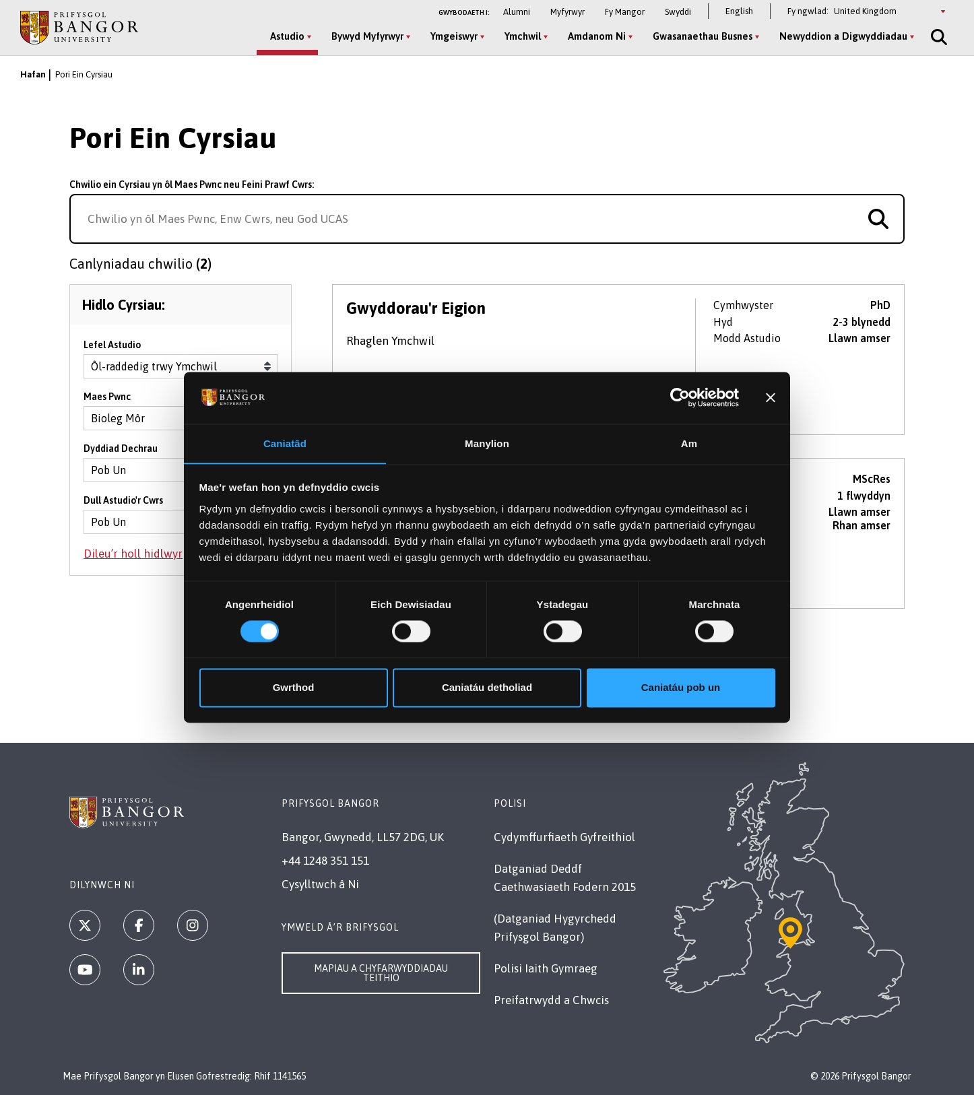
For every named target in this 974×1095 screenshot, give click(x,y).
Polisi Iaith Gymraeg (545, 968)
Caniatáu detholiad (487, 688)
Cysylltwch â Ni (320, 884)
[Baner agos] (770, 397)
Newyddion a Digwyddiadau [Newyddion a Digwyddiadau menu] (841, 36)
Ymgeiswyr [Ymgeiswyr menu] (451, 36)
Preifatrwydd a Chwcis (551, 1000)
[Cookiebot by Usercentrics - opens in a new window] (680, 397)
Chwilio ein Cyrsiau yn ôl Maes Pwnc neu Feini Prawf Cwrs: (191, 184)
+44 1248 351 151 (325, 860)
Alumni (516, 12)
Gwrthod (294, 688)
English (739, 11)
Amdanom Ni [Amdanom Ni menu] (594, 36)
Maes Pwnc (107, 401)
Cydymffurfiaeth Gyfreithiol (564, 837)
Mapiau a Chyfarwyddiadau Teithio (381, 973)
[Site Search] (935, 37)
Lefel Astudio (112, 349)
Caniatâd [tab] (284, 443)
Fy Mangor (625, 12)
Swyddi (678, 12)
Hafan (33, 74)
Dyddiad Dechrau (121, 453)
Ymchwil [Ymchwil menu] (520, 36)
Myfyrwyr (567, 12)
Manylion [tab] (487, 443)
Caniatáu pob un (681, 688)
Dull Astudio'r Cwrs (123, 505)
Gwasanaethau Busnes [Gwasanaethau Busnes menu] (700, 36)
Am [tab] (689, 443)
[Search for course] (878, 219)
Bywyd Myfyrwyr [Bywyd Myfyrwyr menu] (365, 36)
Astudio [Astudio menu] (284, 36)
